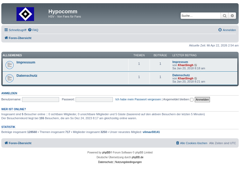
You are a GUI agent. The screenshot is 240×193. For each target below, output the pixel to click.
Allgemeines (12, 55)
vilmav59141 (151, 132)
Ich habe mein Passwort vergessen (138, 99)
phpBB (106, 152)
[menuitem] (33, 30)
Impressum (25, 62)
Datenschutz (26, 76)
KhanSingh (185, 65)
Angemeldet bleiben (178, 99)
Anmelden (9, 93)
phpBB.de (137, 157)
